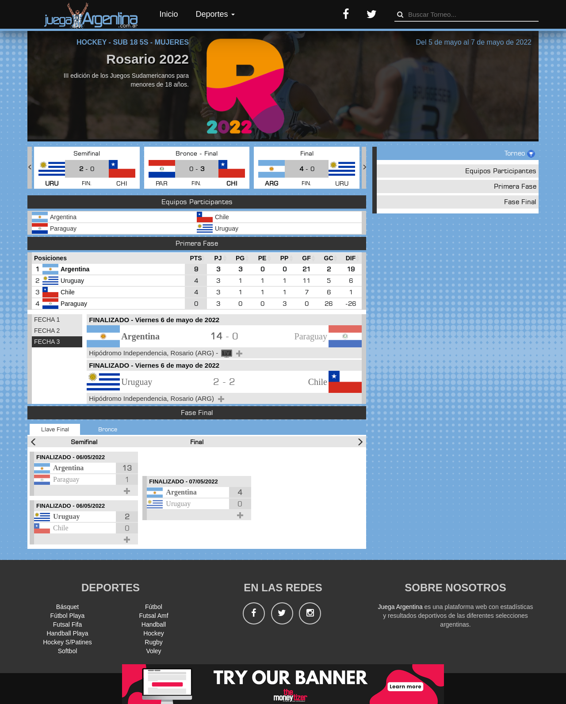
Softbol (67, 651)
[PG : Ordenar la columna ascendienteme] (240, 258)
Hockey (153, 633)
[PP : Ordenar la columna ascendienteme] (284, 258)
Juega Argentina (400, 606)
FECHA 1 (47, 319)
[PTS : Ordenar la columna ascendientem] (196, 258)
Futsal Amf (153, 615)
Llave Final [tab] (55, 429)
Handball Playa (67, 633)
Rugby (153, 642)
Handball (154, 624)
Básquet (67, 606)
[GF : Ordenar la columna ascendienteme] (306, 258)
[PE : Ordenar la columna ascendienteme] (262, 258)
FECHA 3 (47, 341)
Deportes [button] (215, 14)
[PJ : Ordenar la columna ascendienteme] (218, 258)
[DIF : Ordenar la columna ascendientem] (351, 258)
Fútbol (153, 606)
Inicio (169, 14)
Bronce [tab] (107, 429)
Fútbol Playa (67, 615)
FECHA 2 (47, 330)
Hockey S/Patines (67, 642)
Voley (153, 651)
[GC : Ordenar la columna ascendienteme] (328, 258)
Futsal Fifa (67, 624)
